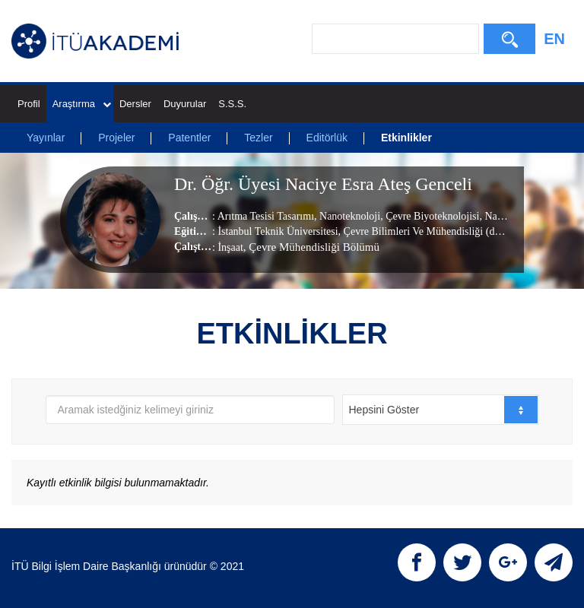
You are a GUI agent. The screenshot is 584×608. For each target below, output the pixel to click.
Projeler (116, 137)
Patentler (189, 137)
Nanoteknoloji (349, 216)
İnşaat (230, 247)
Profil (28, 103)
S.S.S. (232, 103)
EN (554, 38)
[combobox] (440, 409)
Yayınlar (46, 137)
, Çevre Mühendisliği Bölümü (311, 247)
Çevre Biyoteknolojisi (431, 216)
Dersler (135, 103)
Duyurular (184, 103)
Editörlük (327, 137)
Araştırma (81, 103)
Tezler (258, 137)
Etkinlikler (406, 137)
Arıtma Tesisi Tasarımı (265, 216)
